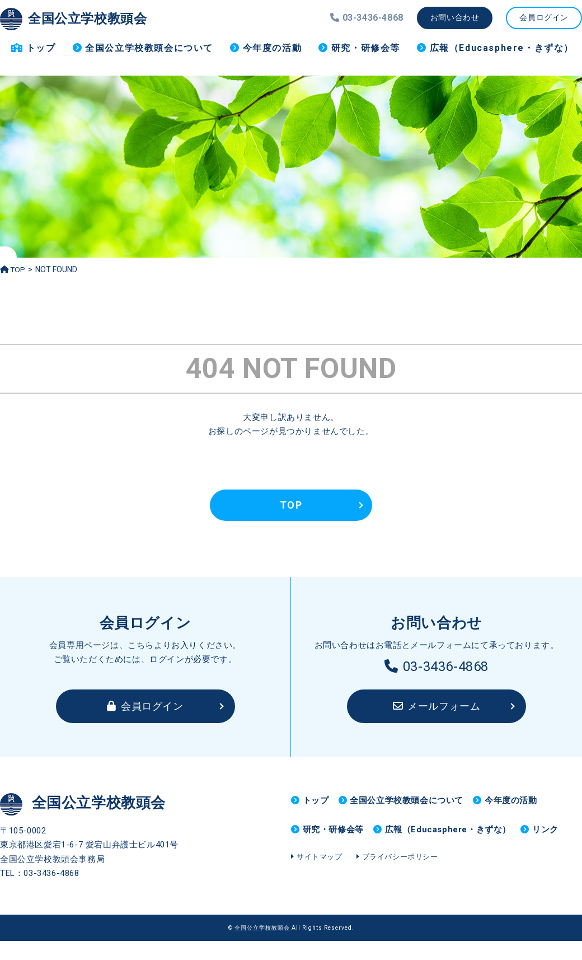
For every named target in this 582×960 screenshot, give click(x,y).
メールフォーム (437, 706)
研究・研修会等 (365, 48)
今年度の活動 (272, 48)
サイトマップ (319, 893)
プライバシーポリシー (400, 893)
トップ (41, 48)
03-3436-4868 (436, 666)
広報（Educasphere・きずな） (502, 48)
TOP (13, 269)
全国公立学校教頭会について (149, 48)
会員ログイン (544, 17)
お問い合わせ (455, 17)
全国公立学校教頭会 (81, 18)
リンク (316, 861)
